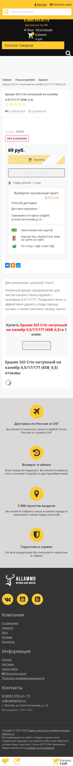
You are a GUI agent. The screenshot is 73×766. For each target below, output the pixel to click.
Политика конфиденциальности (23, 678)
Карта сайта (10, 669)
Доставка (8, 664)
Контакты (8, 642)
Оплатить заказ (61, 4)
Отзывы (7, 637)
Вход (30, 30)
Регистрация (44, 30)
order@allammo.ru (14, 700)
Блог (5, 632)
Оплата (7, 659)
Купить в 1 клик (36, 172)
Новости (7, 628)
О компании (10, 623)
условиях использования (40, 748)
